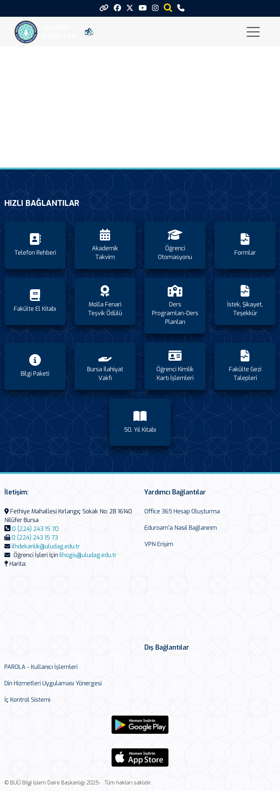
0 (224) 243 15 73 (35, 537)
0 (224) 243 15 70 (35, 529)
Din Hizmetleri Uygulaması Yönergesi (53, 683)
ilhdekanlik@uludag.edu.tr (46, 546)
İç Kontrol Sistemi (27, 700)
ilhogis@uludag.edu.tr (88, 555)
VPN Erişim (158, 544)
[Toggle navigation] (253, 32)
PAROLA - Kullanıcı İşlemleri (41, 667)
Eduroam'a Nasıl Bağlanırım (180, 528)
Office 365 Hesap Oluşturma (182, 511)
